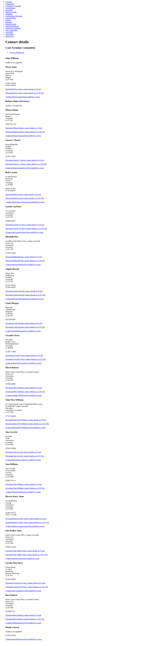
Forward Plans (10, 18)
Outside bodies (10, 24)
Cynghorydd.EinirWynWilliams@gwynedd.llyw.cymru (25, 428)
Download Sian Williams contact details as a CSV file (25, 488)
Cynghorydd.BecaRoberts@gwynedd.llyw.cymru (23, 623)
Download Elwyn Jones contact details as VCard (23, 89)
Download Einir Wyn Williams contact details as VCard (25, 420)
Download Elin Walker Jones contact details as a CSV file (26, 555)
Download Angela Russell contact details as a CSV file (25, 295)
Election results (11, 12)
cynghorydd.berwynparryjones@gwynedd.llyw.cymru (25, 526)
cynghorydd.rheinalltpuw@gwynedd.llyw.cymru (23, 265)
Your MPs (9, 32)
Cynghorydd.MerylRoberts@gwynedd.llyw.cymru (23, 395)
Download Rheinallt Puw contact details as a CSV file (25, 261)
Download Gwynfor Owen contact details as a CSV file (25, 359)
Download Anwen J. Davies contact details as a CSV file (26, 164)
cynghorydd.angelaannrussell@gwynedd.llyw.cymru (24, 299)
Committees (9, 4)
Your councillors (11, 30)
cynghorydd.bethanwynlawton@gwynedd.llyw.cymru (24, 202)
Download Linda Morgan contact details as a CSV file (25, 327)
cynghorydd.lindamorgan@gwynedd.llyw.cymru (23, 331)
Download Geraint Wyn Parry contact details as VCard (25, 583)
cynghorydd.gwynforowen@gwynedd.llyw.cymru (23, 363)
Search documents (12, 26)
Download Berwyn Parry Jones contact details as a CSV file (27, 522)
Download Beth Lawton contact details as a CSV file (24, 198)
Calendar (8, 2)
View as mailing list (17, 52)
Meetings (8, 22)
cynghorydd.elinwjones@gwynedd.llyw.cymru (22, 558)
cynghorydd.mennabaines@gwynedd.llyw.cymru (23, 136)
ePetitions (9, 14)
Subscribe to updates (12, 28)
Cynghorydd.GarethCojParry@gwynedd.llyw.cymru (24, 232)
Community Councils (13, 6)
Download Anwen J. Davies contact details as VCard (24, 160)
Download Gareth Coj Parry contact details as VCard (24, 225)
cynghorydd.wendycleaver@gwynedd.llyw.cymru (23, 639)
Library (8, 20)
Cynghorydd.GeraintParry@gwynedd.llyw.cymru (23, 591)
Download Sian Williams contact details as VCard (23, 484)
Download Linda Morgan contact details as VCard (23, 323)
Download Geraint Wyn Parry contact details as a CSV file (26, 587)
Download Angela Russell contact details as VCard (23, 291)
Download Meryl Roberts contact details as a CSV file (25, 392)
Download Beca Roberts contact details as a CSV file (24, 619)
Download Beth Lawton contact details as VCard (23, 194)
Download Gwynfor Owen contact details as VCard (24, 355)
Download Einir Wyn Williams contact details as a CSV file (27, 424)
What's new (9, 36)
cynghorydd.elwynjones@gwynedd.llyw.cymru (22, 97)
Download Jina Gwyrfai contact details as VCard (23, 452)
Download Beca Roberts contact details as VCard (23, 615)
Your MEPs (9, 34)
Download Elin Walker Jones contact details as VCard (25, 551)
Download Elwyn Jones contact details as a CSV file (24, 93)
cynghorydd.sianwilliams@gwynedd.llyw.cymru (23, 492)
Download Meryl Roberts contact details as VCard (23, 388)
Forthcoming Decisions (13, 16)
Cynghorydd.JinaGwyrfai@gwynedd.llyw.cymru (23, 460)
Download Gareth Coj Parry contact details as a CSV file (26, 229)
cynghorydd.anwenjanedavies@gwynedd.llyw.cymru (24, 168)
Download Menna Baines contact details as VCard (23, 128)
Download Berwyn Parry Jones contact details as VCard (25, 519)
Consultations (10, 8)
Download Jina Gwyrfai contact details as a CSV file (24, 456)
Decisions (9, 10)
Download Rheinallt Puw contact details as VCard (23, 257)
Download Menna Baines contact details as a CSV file (25, 132)
